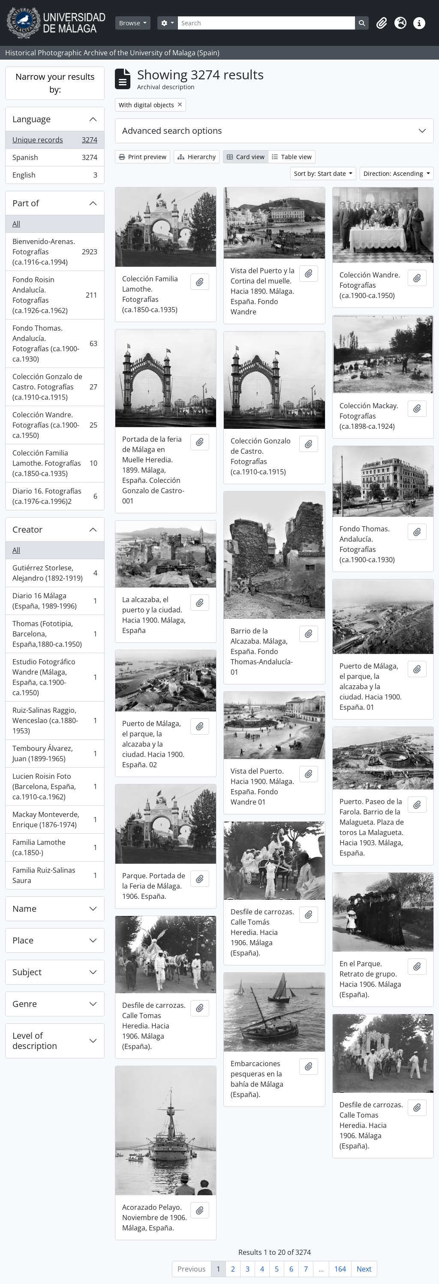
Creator (27, 529)
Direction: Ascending (394, 173)
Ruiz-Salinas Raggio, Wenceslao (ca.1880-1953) (54, 720)
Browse (130, 23)
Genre (24, 1004)
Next (364, 1269)
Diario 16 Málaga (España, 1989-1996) (54, 601)
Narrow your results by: (55, 83)
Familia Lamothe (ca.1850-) (54, 847)
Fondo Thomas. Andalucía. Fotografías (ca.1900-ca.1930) (54, 343)
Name (24, 908)
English (54, 177)
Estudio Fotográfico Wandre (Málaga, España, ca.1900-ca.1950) (54, 677)
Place (22, 940)
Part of (25, 203)
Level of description (34, 1041)
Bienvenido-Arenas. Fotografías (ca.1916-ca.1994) (54, 252)
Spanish (54, 159)
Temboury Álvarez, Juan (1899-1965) (54, 753)
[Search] (266, 23)
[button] (381, 23)
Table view (292, 157)
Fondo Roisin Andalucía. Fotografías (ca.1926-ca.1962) (54, 295)
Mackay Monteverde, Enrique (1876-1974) (54, 819)
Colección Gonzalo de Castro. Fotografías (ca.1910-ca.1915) (54, 387)
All (16, 224)
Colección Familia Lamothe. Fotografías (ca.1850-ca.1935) (54, 463)
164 (340, 1269)
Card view (246, 157)
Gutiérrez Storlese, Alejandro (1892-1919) (54, 573)
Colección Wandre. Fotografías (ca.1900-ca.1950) (54, 425)
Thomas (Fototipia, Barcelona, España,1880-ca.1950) (54, 634)
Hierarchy (196, 157)
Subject (27, 972)
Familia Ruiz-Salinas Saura (54, 875)
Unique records (54, 142)
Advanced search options (172, 130)
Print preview (142, 157)
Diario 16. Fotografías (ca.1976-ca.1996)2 (54, 496)
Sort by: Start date (321, 173)
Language (31, 119)
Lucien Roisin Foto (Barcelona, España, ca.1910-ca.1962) (54, 787)
